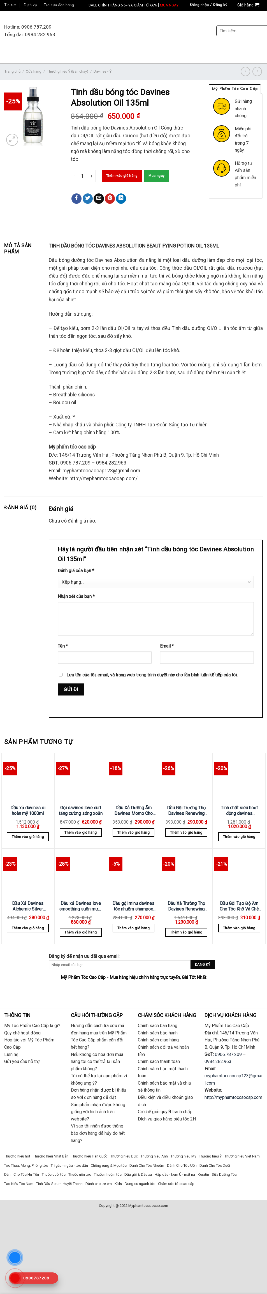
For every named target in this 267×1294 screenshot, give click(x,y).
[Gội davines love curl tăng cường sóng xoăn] (80, 778)
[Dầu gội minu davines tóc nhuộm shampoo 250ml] (133, 873)
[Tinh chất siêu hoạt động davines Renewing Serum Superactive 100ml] (239, 778)
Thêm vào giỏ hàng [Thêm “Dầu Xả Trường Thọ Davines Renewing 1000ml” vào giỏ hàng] (186, 932)
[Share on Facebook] (76, 198)
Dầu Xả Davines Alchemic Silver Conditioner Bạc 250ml (27, 906)
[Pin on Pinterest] (110, 198)
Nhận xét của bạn (76, 596)
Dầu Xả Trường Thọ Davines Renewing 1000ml (186, 906)
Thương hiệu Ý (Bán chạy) (67, 71)
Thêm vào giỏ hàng (122, 176)
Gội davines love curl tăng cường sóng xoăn (81, 810)
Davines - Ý (103, 71)
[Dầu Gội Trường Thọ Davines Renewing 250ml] (186, 778)
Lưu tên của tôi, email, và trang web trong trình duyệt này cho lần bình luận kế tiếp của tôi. (152, 675)
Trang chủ (12, 71)
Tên (63, 646)
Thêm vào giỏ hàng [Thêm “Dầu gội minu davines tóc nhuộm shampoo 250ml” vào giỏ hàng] (133, 928)
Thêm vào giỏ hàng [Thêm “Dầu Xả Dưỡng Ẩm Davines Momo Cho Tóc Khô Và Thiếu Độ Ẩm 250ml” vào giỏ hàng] (133, 832)
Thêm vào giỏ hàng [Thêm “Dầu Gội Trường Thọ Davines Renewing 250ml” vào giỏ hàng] (186, 832)
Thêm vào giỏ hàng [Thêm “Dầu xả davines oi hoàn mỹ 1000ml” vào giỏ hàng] (28, 837)
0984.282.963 (218, 1061)
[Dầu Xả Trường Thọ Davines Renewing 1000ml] (186, 873)
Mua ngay (156, 176)
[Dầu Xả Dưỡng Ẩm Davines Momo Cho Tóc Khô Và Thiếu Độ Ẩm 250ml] (133, 778)
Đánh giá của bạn (76, 570)
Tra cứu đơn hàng (59, 5)
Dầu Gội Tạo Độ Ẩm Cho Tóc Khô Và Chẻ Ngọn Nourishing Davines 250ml (239, 906)
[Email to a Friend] (99, 198)
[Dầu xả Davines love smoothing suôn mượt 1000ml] (80, 873)
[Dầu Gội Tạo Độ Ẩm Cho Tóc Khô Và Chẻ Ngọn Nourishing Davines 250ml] (239, 873)
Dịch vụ (30, 5)
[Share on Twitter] (88, 198)
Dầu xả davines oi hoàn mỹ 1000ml (27, 810)
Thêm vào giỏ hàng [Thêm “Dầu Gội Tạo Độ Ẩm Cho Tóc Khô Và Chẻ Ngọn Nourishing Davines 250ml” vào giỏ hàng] (239, 928)
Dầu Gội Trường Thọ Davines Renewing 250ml (186, 811)
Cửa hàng (33, 71)
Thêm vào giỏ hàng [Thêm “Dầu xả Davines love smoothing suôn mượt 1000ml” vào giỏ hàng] (80, 932)
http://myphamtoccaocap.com (233, 1097)
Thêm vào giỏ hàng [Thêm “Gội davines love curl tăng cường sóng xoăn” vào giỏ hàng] (80, 832)
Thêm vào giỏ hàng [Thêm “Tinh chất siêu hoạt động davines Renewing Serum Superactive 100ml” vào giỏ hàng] (239, 837)
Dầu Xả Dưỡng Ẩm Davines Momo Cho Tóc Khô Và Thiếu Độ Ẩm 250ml (133, 811)
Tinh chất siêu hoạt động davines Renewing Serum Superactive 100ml (239, 811)
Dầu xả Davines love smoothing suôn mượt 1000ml (80, 906)
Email (167, 646)
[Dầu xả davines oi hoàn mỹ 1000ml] (27, 778)
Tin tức (10, 5)
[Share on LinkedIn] (121, 198)
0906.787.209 (228, 1054)
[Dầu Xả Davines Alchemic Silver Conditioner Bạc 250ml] (27, 873)
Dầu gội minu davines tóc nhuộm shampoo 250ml (133, 906)
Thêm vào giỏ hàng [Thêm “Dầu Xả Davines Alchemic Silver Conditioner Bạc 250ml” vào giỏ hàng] (28, 928)
